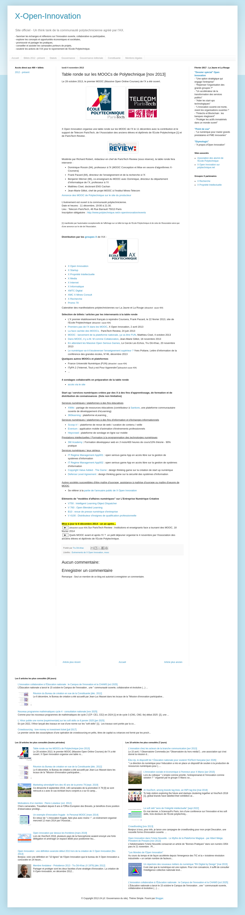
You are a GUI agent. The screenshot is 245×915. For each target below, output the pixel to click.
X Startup (73, 270)
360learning (75, 415)
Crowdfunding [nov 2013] (140, 826)
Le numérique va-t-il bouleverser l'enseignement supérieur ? (101, 350)
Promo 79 (73, 302)
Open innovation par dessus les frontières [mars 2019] (60, 833)
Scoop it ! (73, 424)
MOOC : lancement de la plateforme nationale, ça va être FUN (102, 334)
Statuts (53, 58)
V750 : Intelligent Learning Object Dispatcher (92, 503)
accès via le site (76, 384)
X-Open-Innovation (48, 16)
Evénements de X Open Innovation (87, 552)
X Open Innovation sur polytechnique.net (208, 166)
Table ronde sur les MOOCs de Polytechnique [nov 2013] (61, 748)
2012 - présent (22, 72)
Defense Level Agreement (82, 474)
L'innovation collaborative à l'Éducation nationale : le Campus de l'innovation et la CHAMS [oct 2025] (68, 684)
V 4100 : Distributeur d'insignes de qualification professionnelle (102, 515)
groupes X (91, 236)
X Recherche (75, 298)
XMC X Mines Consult (80, 294)
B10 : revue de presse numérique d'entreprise (93, 511)
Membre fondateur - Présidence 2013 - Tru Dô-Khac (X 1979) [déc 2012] (69, 865)
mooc (106, 552)
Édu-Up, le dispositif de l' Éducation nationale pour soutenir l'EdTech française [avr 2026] (172, 760)
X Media (72, 278)
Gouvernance (68, 58)
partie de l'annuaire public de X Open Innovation (110, 490)
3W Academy (75, 442)
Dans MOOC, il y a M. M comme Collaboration (93, 339)
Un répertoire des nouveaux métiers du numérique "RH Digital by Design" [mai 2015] (185, 864)
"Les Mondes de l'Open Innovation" (145, 852)
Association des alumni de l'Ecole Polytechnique (210, 159)
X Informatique (76, 286)
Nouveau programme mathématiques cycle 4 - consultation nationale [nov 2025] (57, 711)
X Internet (73, 282)
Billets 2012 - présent (34, 58)
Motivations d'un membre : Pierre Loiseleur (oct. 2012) (45, 803)
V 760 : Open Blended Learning (85, 507)
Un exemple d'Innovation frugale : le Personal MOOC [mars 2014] (65, 814)
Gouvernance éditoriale (91, 58)
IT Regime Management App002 (86, 462)
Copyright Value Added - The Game (87, 470)
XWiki (71, 407)
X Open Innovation (78, 266)
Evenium (73, 428)
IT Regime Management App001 (85, 455)
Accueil (15, 58)
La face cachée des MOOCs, (84, 330)
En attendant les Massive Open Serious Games (94, 343)
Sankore (135, 407)
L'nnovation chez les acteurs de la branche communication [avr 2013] (162, 748)
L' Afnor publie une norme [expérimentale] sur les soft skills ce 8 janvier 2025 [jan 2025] (61, 720)
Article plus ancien (173, 662)
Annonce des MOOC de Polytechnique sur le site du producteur (96, 195)
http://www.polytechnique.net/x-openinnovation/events (116, 212)
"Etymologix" (202, 141)
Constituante (114, 58)
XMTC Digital (75, 290)
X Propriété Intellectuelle (81, 274)
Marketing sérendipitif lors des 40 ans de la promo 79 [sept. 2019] (65, 785)
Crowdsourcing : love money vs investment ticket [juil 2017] (47, 729)
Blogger (159, 898)
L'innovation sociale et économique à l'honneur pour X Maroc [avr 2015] (179, 772)
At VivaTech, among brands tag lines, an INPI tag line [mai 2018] (175, 790)
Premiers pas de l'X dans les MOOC (87, 326)
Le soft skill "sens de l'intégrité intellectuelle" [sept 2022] (171, 808)
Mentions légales (133, 58)
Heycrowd (73, 432)
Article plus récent (71, 662)
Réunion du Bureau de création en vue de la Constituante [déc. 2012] (67, 693)
